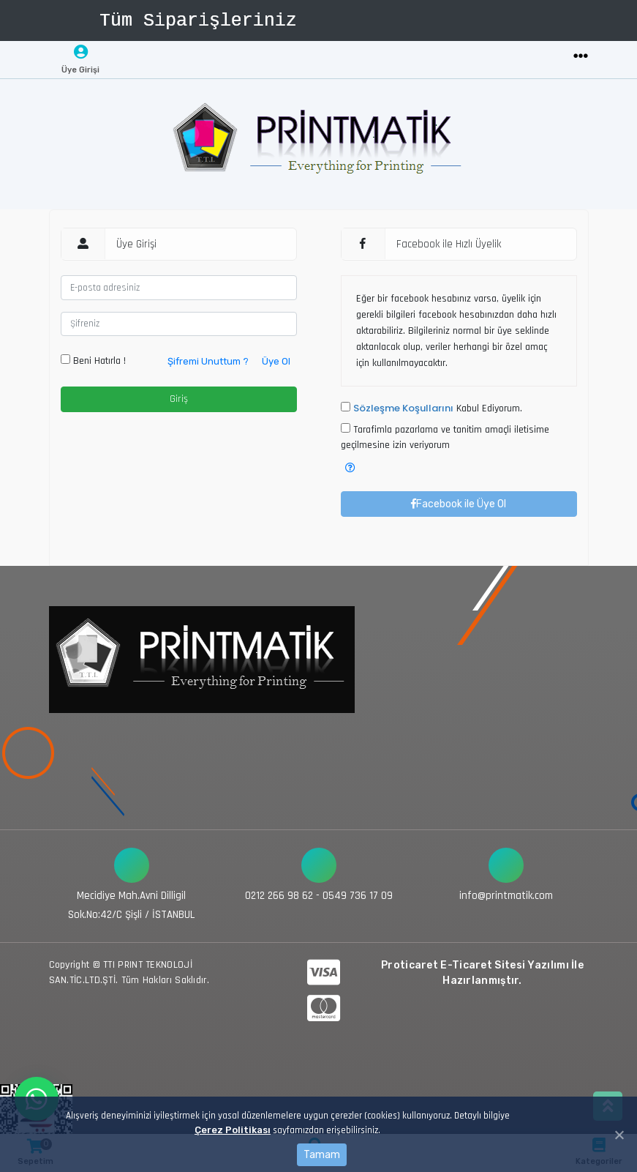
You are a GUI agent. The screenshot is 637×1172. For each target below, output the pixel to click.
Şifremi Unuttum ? (208, 361)
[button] (350, 468)
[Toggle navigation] (581, 56)
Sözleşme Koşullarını (403, 408)
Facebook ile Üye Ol (458, 504)
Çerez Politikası (233, 1129)
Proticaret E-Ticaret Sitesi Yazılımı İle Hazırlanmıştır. (482, 973)
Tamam (322, 1155)
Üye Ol (276, 361)
